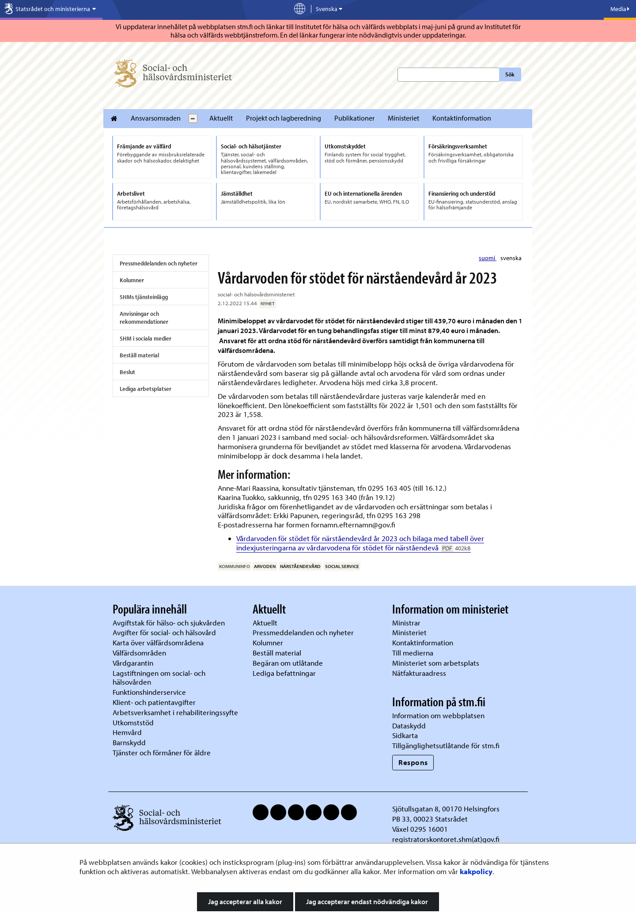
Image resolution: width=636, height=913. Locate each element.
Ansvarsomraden (156, 118)
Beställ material (139, 355)
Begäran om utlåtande (288, 662)
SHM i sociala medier (145, 338)
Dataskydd (409, 725)
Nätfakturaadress (419, 673)
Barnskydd (129, 742)
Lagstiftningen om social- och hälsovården (159, 677)
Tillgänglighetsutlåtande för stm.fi (446, 745)
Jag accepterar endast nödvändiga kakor (367, 901)
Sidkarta (405, 735)
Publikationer (354, 118)
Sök (510, 74)
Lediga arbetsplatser (145, 389)
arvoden (265, 566)
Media (619, 9)
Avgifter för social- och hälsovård (164, 632)
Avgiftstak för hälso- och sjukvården (169, 622)
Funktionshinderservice (149, 692)
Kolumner (132, 280)
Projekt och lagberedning (283, 118)
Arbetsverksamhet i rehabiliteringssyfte (176, 712)
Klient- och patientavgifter (154, 702)
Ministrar (406, 622)
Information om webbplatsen (438, 715)
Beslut (127, 372)
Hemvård (127, 732)
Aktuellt (221, 118)
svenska (511, 258)
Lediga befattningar (284, 673)
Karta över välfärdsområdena (158, 642)
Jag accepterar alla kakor (245, 901)
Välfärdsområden (139, 652)
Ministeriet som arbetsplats (435, 662)
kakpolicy (476, 871)
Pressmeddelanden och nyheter (158, 263)
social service (342, 566)
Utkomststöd (133, 722)
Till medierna (412, 652)
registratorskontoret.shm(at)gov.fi (446, 839)
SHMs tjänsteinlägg (144, 297)
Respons (413, 762)
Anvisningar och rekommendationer (144, 318)
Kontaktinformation (461, 118)
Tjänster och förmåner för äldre (162, 752)
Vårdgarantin (133, 662)
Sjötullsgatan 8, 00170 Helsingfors (446, 808)
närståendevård (300, 566)
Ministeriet (403, 118)
